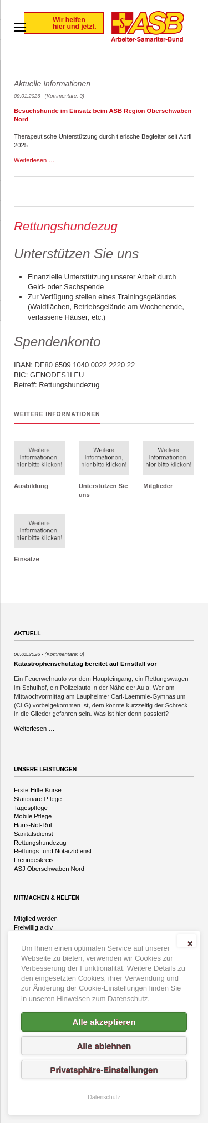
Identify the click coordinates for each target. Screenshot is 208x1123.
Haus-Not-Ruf (33, 825)
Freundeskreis (33, 860)
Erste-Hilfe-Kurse (38, 790)
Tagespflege (31, 807)
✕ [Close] (190, 943)
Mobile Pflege (33, 816)
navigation (20, 27)
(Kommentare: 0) (64, 96)
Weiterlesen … (34, 160)
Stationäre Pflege (38, 799)
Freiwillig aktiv (33, 927)
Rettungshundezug (40, 842)
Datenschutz (104, 1097)
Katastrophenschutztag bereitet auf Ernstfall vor (85, 663)
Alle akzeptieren (103, 1022)
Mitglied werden (36, 918)
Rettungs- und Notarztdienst (53, 851)
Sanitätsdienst (33, 833)
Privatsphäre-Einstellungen (104, 1069)
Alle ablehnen (104, 1045)
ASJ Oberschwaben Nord (49, 868)
